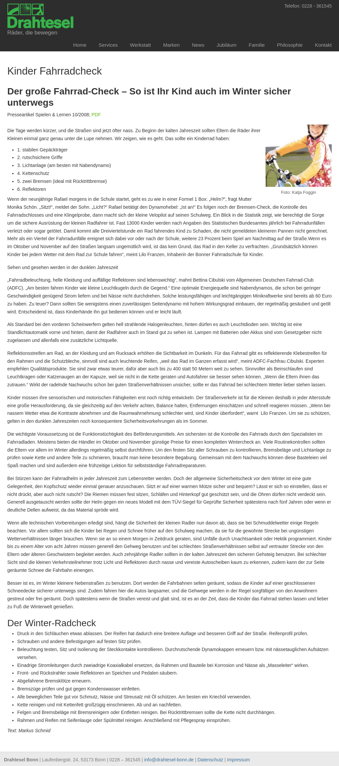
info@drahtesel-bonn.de (169, 759)
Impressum (238, 759)
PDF (96, 114)
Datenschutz (210, 759)
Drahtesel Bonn (40, 15)
